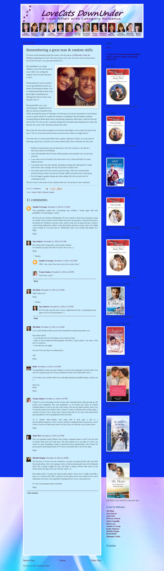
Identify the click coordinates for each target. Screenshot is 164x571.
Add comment (32, 493)
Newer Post (29, 560)
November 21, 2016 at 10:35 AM (65, 261)
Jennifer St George (40, 207)
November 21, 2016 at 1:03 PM (63, 272)
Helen (35, 367)
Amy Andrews (38, 241)
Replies (37, 256)
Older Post (96, 560)
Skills (39, 192)
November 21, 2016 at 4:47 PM (53, 436)
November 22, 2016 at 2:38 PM (57, 458)
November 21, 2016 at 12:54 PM (49, 367)
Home (63, 560)
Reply (35, 234)
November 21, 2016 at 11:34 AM (52, 327)
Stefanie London (48, 192)
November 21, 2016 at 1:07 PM (56, 399)
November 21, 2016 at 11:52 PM (61, 307)
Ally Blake (36, 290)
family (34, 192)
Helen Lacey (111, 524)
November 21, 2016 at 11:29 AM (52, 290)
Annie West (37, 436)
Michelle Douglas (39, 458)
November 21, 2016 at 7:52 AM (59, 207)
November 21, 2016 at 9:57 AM (55, 241)
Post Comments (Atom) (41, 566)
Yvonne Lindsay (45, 272)
